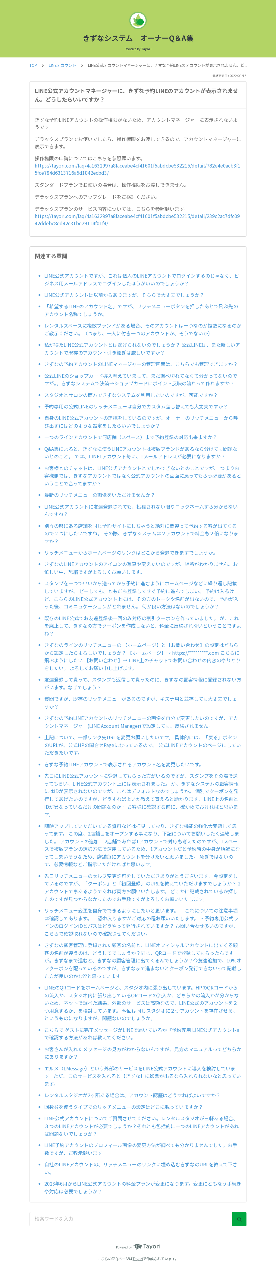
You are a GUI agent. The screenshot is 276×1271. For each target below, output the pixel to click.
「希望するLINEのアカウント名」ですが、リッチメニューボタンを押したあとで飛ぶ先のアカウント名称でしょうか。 (141, 310)
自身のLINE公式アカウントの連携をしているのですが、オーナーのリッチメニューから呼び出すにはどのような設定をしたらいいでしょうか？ (141, 421)
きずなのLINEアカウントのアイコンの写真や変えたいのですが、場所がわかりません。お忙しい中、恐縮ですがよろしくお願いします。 (141, 567)
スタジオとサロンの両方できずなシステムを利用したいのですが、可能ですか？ (131, 395)
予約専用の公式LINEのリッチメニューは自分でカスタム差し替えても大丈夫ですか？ (136, 406)
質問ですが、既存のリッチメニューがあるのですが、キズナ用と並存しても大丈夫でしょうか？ (140, 702)
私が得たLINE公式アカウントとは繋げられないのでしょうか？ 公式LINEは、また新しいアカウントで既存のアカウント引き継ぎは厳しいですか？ (142, 348)
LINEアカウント (62, 65)
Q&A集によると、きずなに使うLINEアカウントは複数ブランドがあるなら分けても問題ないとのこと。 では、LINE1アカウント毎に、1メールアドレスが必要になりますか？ (140, 452)
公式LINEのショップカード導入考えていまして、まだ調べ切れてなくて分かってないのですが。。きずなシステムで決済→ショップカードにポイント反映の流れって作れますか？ (140, 379)
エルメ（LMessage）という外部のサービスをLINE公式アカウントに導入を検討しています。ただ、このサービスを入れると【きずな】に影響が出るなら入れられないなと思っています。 (142, 1076)
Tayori (138, 1258)
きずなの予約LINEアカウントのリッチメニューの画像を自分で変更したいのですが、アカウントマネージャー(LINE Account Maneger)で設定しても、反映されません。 (141, 721)
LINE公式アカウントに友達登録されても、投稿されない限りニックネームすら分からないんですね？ (141, 510)
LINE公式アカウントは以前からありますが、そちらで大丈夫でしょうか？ (124, 294)
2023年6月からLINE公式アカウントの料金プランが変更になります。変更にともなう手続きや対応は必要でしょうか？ (142, 1187)
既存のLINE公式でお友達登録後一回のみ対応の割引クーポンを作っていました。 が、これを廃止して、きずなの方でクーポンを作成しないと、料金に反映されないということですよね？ (142, 625)
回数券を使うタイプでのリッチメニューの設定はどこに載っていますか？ (123, 1106)
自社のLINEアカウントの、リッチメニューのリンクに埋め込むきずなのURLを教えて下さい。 (140, 1168)
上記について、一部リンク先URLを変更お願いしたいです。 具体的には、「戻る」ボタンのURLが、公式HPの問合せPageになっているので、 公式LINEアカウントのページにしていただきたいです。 (142, 745)
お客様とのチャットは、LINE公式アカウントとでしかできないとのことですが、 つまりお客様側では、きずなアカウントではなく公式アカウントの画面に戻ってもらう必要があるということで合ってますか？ (142, 475)
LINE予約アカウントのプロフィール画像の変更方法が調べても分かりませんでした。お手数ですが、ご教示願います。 (140, 1148)
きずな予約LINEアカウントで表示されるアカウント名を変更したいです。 (124, 764)
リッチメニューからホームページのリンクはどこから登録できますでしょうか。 (131, 552)
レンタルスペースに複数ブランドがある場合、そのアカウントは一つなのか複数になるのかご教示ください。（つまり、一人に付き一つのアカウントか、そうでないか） (142, 329)
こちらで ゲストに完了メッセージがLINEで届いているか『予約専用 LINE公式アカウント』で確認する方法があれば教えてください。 (142, 1033)
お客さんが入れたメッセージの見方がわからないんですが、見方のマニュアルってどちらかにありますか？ (142, 1052)
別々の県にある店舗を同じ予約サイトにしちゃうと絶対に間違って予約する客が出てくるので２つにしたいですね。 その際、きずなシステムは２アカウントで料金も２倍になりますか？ (141, 533)
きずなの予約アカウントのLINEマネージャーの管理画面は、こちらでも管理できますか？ (141, 364)
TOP (33, 65)
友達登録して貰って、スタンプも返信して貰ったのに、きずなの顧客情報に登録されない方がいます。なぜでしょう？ (142, 683)
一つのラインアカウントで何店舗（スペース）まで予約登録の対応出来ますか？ (130, 437)
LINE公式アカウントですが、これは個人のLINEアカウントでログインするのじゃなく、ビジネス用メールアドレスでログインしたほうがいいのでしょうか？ (141, 279)
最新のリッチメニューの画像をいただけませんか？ (99, 494)
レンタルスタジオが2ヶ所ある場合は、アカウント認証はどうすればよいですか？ (132, 1095)
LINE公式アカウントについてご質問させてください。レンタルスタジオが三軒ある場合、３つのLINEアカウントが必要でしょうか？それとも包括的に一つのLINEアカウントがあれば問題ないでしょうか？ (141, 1126)
